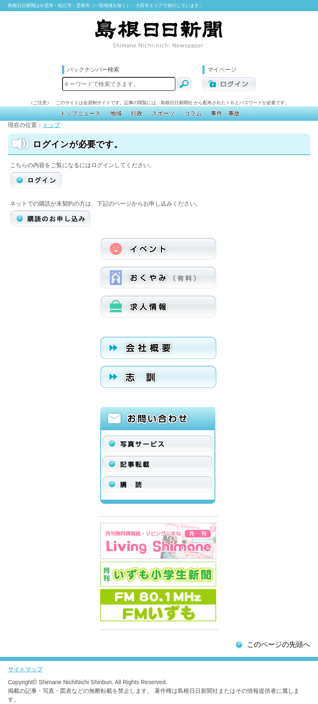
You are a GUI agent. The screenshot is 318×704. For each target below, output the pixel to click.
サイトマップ (25, 669)
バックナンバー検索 (93, 69)
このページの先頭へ (278, 645)
